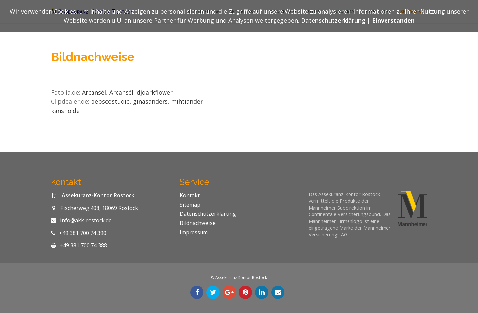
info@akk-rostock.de (86, 220)
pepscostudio (110, 101)
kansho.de (65, 111)
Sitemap (190, 204)
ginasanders (150, 101)
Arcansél (94, 92)
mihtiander (187, 101)
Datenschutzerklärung (208, 213)
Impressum (194, 232)
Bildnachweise (198, 223)
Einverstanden (393, 20)
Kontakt (190, 195)
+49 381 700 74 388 (83, 245)
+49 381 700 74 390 (82, 233)
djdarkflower (155, 92)
